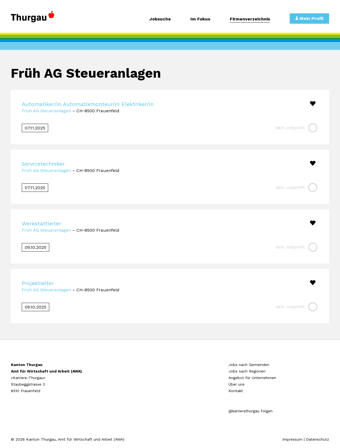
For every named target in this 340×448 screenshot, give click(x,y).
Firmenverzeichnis (250, 19)
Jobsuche (160, 19)
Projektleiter (38, 283)
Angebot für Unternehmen (252, 378)
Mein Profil (309, 18)
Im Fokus (200, 19)
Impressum (292, 439)
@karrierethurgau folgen (250, 411)
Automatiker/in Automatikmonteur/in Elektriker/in (88, 104)
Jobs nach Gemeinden (248, 364)
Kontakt (235, 391)
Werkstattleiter (41, 223)
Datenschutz (317, 439)
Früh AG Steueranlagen (46, 110)
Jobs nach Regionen (246, 371)
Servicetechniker (43, 164)
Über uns (236, 384)
